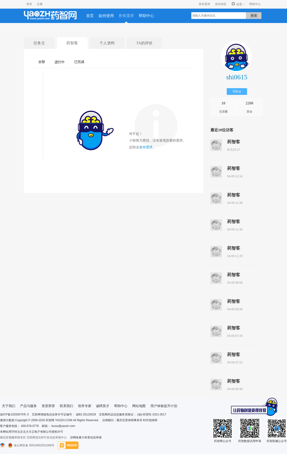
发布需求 (204, 4)
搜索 (253, 15)
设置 (236, 4)
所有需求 (126, 16)
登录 (29, 4)
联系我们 (66, 406)
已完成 (79, 62)
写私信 (236, 91)
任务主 (39, 43)
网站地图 (139, 406)
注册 (40, 4)
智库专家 (84, 406)
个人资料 (107, 43)
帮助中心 (255, 4)
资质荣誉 (48, 406)
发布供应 (220, 4)
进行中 (60, 62)
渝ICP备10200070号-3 (14, 414)
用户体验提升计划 (163, 406)
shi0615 (237, 77)
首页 (90, 16)
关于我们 (8, 406)
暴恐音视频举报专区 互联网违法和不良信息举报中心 (33, 437)
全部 (41, 62)
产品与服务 (28, 406)
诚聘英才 (102, 406)
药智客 (72, 43)
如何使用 (106, 16)
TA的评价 (144, 43)
